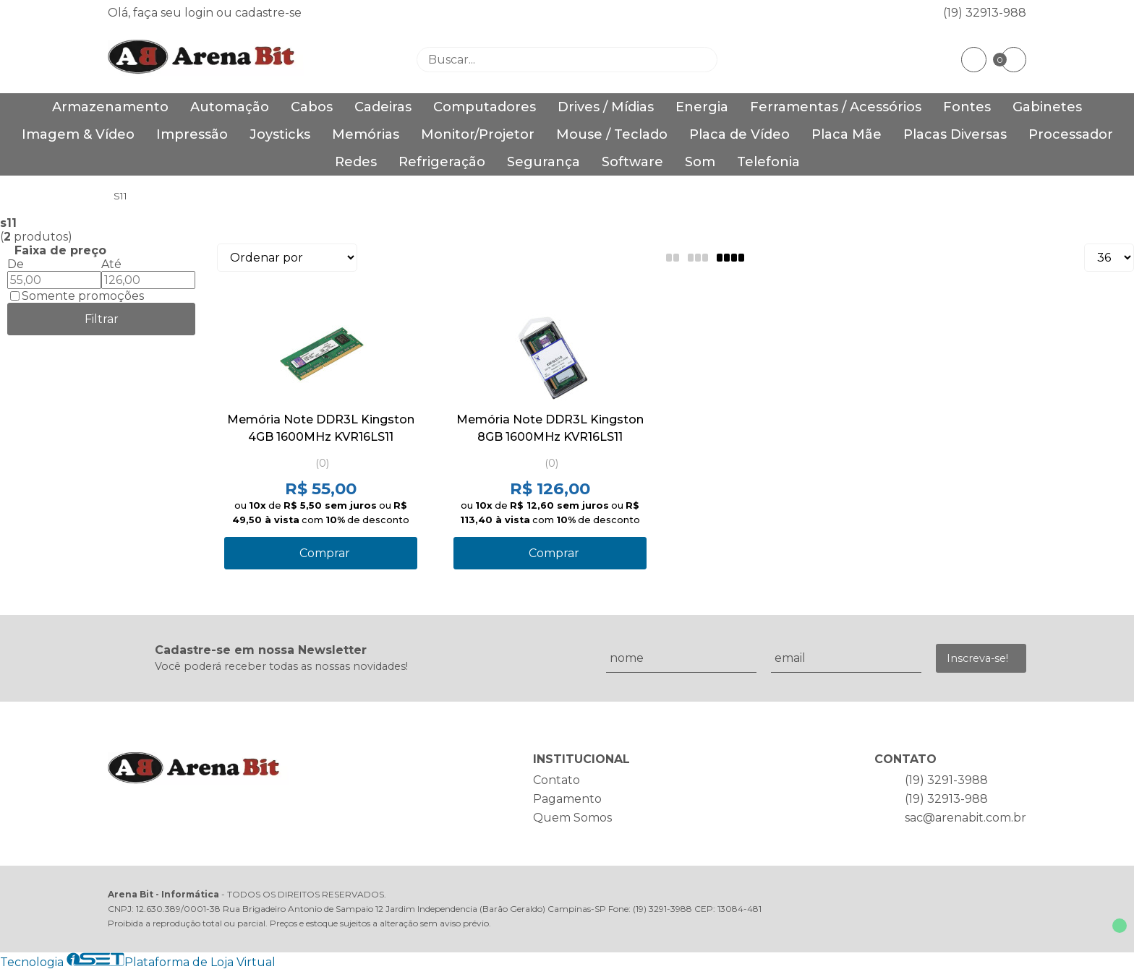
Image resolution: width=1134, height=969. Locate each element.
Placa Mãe (846, 134)
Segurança (543, 162)
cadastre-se (268, 13)
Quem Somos (572, 817)
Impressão (192, 134)
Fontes (967, 107)
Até (111, 264)
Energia (701, 107)
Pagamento (567, 799)
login (200, 13)
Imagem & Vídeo (78, 134)
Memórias (365, 134)
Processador (1070, 134)
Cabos (312, 107)
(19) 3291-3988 (946, 780)
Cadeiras (383, 107)
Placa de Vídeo (739, 134)
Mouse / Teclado (612, 134)
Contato (556, 780)
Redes (356, 162)
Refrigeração (441, 162)
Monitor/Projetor (477, 134)
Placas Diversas (955, 134)
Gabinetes (1047, 107)
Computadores (484, 107)
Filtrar (102, 319)
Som (700, 162)
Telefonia (768, 162)
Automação (229, 107)
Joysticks (280, 134)
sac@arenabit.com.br (965, 817)
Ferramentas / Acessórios (835, 107)
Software (632, 162)
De (15, 264)
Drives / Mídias (606, 107)
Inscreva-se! (977, 658)
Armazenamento (110, 107)
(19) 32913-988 (984, 13)
